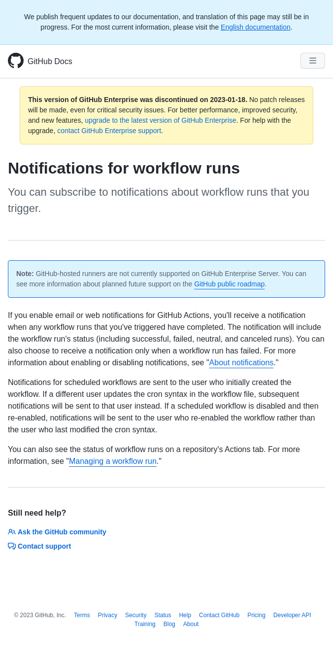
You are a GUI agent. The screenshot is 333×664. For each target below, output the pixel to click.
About (191, 624)
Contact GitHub (219, 615)
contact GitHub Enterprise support (109, 131)
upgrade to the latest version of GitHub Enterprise (160, 120)
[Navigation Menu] (312, 61)
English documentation (256, 27)
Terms (82, 615)
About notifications (241, 362)
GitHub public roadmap (229, 284)
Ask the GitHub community (57, 532)
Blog (169, 624)
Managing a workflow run (113, 461)
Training (145, 624)
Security (135, 615)
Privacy (107, 615)
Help (185, 615)
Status (162, 615)
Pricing (256, 615)
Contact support (39, 546)
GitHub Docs (50, 61)
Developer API (292, 615)
